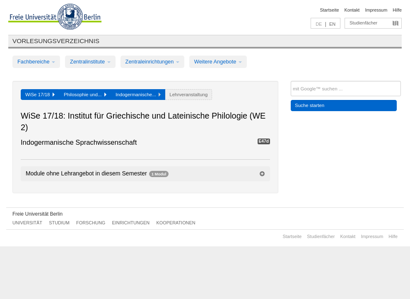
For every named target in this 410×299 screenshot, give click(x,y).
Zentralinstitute (90, 61)
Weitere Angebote (218, 61)
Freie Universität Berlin (37, 214)
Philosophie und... (85, 94)
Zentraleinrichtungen (152, 61)
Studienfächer (363, 22)
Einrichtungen (131, 222)
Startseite (329, 9)
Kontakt (352, 9)
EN (332, 24)
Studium (59, 222)
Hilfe (397, 9)
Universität (27, 222)
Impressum (376, 9)
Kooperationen (176, 222)
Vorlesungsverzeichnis (55, 40)
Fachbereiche (36, 61)
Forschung (90, 222)
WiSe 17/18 (40, 94)
